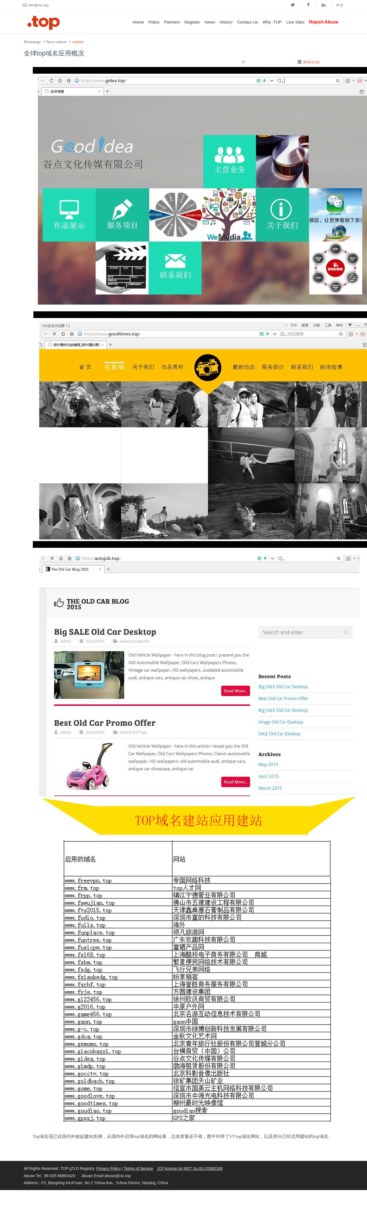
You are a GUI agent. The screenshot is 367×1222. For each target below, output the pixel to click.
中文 (339, 5)
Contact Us (247, 22)
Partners (172, 22)
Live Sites (295, 22)
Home (138, 22)
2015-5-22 (311, 62)
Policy (154, 22)
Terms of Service (138, 1168)
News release (56, 42)
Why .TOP (272, 22)
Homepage (32, 42)
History (226, 22)
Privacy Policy (108, 1168)
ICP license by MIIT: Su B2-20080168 (189, 1168)
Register (192, 22)
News (210, 22)
